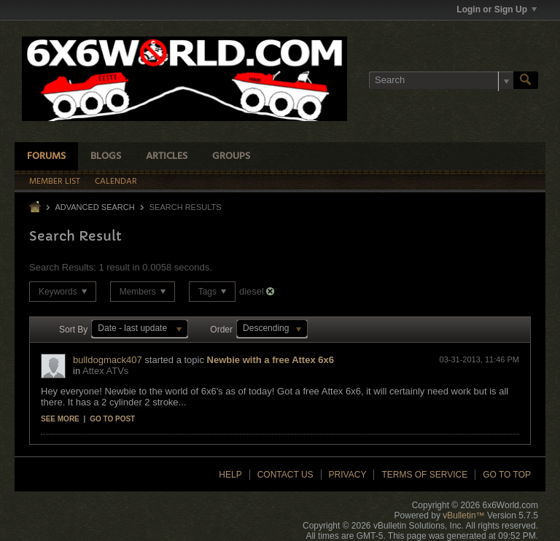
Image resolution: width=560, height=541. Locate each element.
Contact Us (285, 475)
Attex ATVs (105, 370)
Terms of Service (424, 475)
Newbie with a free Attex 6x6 (270, 359)
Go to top (507, 475)
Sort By (73, 329)
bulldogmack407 (107, 359)
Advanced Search (94, 207)
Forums (46, 156)
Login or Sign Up (496, 9)
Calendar (116, 181)
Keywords (63, 292)
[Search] (441, 80)
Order (221, 329)
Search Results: (62, 267)
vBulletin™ (463, 515)
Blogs (105, 156)
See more (60, 419)
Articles (166, 156)
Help (230, 475)
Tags (212, 292)
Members (143, 292)
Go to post (112, 419)
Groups (231, 156)
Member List (54, 181)
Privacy (348, 475)
